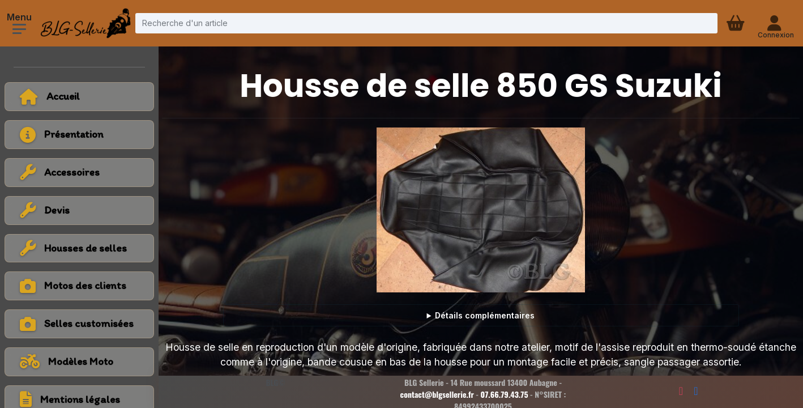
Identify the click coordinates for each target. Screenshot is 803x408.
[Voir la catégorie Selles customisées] (79, 323)
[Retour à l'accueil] (79, 96)
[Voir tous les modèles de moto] (79, 361)
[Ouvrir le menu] (19, 29)
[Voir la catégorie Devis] (79, 210)
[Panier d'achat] (736, 23)
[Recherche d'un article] (426, 23)
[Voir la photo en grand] (481, 210)
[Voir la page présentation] (79, 134)
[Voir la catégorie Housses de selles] (79, 248)
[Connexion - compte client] (776, 23)
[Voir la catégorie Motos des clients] (79, 285)
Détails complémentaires (485, 315)
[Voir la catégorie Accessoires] (79, 172)
